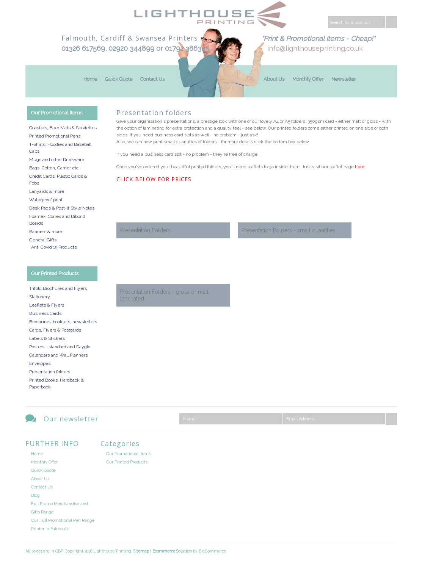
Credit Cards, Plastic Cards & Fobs (58, 180)
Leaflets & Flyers (46, 305)
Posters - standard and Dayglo (59, 346)
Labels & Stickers (47, 338)
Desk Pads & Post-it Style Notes (61, 208)
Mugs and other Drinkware (56, 159)
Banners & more (45, 231)
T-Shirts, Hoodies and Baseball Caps (60, 148)
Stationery (39, 296)
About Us (274, 79)
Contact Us (152, 79)
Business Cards (45, 313)
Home (90, 79)
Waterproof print (46, 199)
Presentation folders (49, 371)
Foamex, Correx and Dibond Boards (57, 220)
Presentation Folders (145, 230)
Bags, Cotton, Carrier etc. (54, 168)
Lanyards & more (46, 191)
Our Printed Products (54, 273)
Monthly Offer (307, 79)
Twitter (372, 445)
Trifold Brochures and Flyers (58, 288)
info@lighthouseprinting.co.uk (315, 48)
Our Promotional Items (56, 113)
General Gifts (42, 240)
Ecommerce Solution (172, 551)
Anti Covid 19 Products (54, 247)
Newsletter (343, 79)
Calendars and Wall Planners (58, 355)
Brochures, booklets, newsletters (63, 321)
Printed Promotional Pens (54, 136)
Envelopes (39, 363)
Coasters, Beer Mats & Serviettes (63, 127)
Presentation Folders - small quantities (288, 230)
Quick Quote (118, 79)
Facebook (390, 445)
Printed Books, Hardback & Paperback (56, 383)
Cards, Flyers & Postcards (55, 330)
